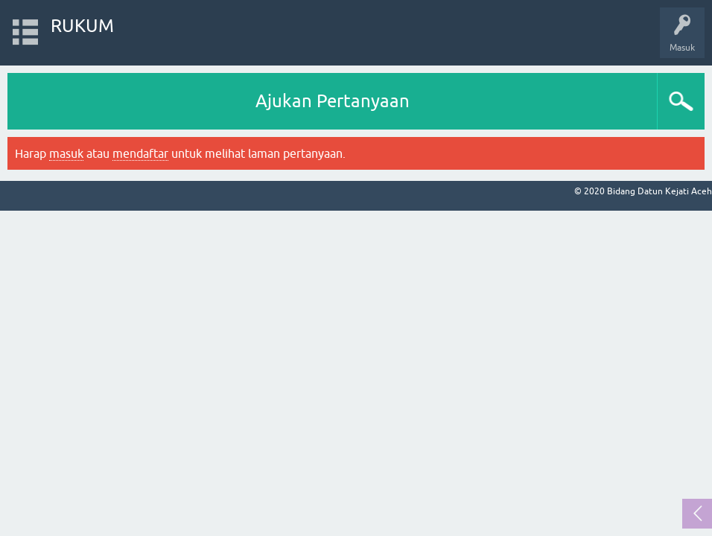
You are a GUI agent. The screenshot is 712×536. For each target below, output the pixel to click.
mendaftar (140, 153)
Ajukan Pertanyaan (332, 101)
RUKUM (82, 26)
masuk (66, 153)
